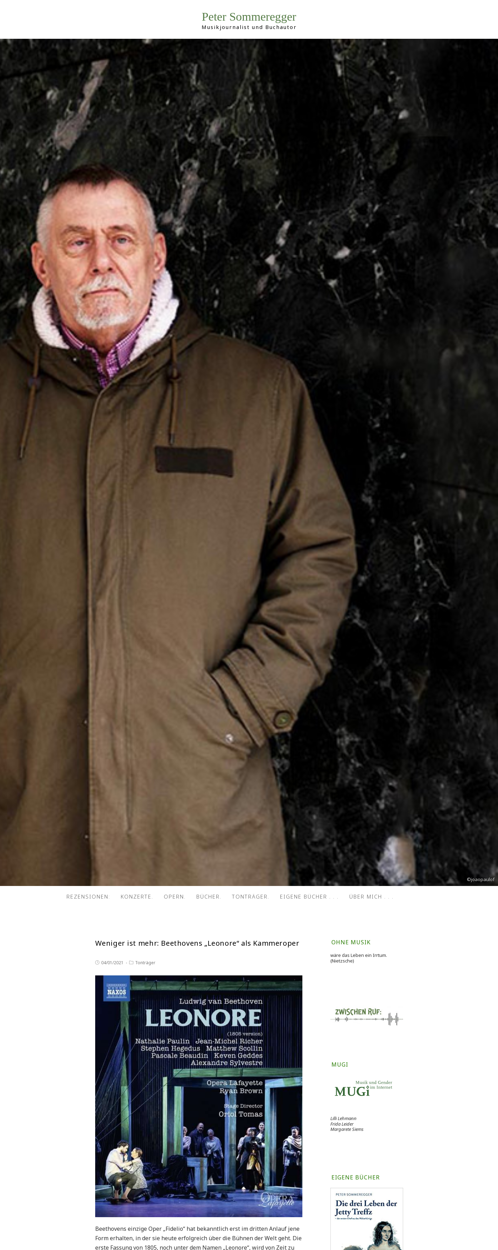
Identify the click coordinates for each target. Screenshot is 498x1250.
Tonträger (145, 963)
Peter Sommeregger (249, 17)
